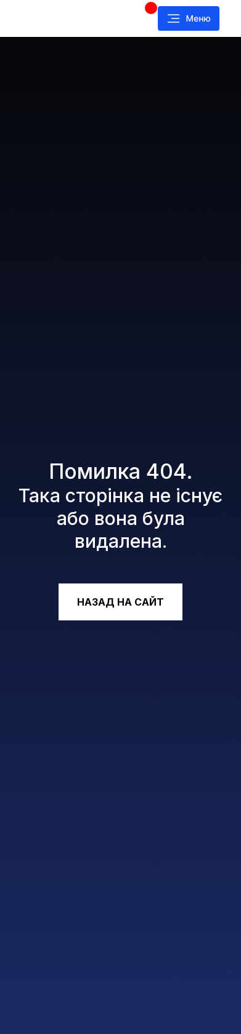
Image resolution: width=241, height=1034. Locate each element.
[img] (68, 18)
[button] (188, 18)
